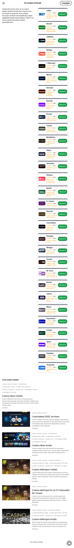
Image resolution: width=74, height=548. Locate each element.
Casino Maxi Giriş (8, 387)
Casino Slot (19, 389)
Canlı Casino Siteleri (9, 384)
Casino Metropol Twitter (58, 463)
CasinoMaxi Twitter (9, 392)
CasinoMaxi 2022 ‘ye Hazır (46, 416)
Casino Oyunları (8, 389)
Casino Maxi (22, 384)
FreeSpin (66, 3)
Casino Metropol (54, 460)
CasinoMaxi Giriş (31, 389)
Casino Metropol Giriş (40, 463)
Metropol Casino (61, 466)
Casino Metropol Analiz (44, 519)
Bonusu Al (62, 14)
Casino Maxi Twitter (23, 387)
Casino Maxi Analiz (42, 445)
